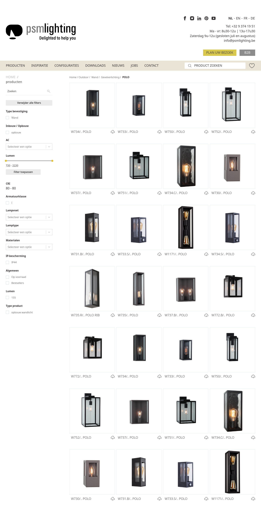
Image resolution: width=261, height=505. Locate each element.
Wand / (96, 77)
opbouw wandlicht (22, 312)
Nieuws (118, 65)
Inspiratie (39, 65)
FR (246, 18)
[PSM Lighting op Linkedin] (199, 18)
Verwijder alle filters (29, 103)
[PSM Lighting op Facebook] (185, 18)
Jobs (134, 65)
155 (13, 297)
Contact (151, 65)
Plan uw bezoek (219, 52)
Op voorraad (18, 277)
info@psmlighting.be (239, 40)
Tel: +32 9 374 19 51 (240, 26)
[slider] (6, 161)
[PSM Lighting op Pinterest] (206, 18)
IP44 (14, 262)
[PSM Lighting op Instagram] (192, 18)
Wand (14, 117)
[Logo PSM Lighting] (41, 31)
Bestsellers (17, 283)
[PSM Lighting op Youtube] (214, 18)
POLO (125, 77)
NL (231, 18)
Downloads (95, 65)
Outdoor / (85, 77)
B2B (247, 52)
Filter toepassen (23, 172)
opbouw (16, 132)
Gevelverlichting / (111, 77)
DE (253, 18)
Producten (15, 65)
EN (238, 18)
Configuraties (66, 65)
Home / (74, 77)
